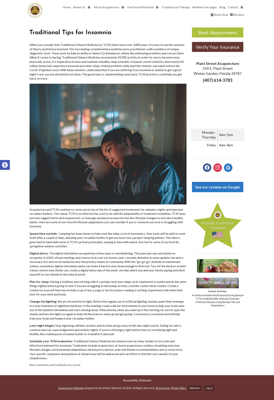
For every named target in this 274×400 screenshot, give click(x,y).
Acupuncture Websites (71, 388)
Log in (209, 388)
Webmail (194, 388)
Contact (233, 7)
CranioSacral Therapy (176, 7)
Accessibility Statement (137, 380)
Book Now (219, 14)
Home (67, 7)
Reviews (237, 14)
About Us (79, 7)
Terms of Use (162, 388)
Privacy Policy (178, 388)
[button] (5, 165)
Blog (222, 7)
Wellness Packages (204, 7)
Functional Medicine (140, 7)
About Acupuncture (106, 7)
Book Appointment (218, 32)
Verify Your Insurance (217, 47)
